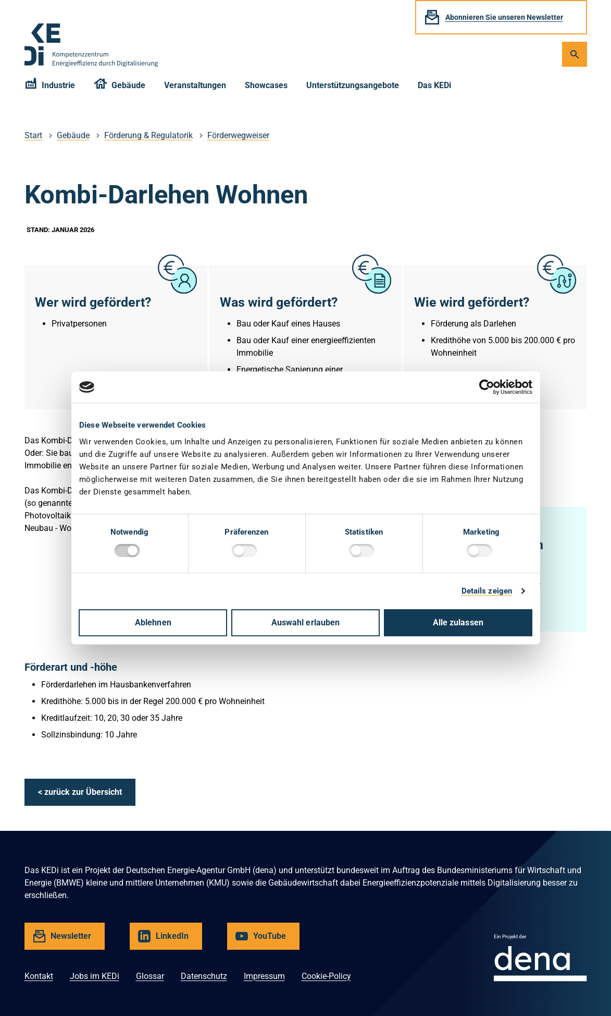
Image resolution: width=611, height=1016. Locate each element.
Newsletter (72, 940)
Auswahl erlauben (305, 622)
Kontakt (38, 976)
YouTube (271, 940)
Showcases (266, 85)
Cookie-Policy (326, 976)
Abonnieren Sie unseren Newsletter (504, 17)
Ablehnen (153, 622)
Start (33, 135)
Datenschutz (204, 976)
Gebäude (119, 86)
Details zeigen (487, 591)
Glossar (150, 976)
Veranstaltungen (195, 85)
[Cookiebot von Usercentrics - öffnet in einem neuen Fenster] (486, 387)
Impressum (264, 976)
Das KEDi (434, 85)
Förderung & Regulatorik (148, 135)
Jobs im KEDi (94, 976)
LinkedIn (173, 940)
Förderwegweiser (238, 135)
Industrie (50, 86)
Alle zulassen (458, 622)
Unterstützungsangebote (352, 85)
